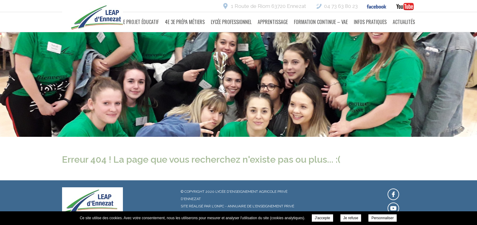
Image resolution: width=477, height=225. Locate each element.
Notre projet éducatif (136, 22)
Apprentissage (273, 22)
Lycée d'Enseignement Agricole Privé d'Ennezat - (100, 18)
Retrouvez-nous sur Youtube (393, 208)
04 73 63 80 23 (341, 6)
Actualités (404, 22)
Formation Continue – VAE (321, 22)
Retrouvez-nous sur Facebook (393, 194)
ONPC (219, 206)
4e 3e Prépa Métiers (185, 22)
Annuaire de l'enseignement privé (261, 206)
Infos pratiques (370, 22)
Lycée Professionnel (231, 22)
